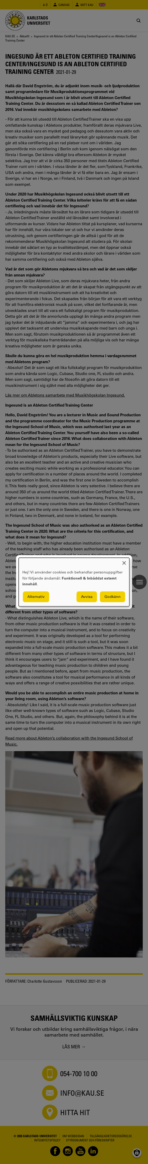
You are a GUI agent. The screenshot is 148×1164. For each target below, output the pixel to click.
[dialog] (74, 582)
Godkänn (112, 596)
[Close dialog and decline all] (124, 561)
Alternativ (36, 596)
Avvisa (87, 596)
